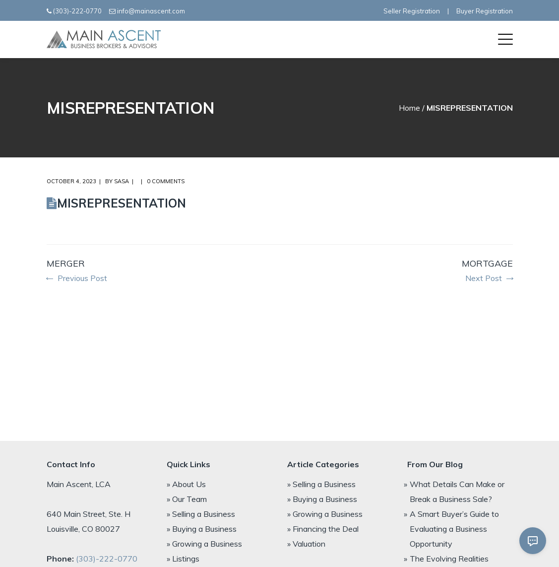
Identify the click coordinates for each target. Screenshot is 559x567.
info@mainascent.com (151, 11)
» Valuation (306, 544)
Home (409, 108)
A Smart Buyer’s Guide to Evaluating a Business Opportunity (454, 529)
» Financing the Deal (323, 529)
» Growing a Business (204, 544)
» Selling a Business (201, 514)
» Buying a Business (202, 529)
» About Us (186, 484)
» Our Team (187, 499)
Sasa (121, 181)
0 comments (166, 181)
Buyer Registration (484, 11)
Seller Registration (411, 11)
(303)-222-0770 (77, 11)
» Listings (183, 559)
